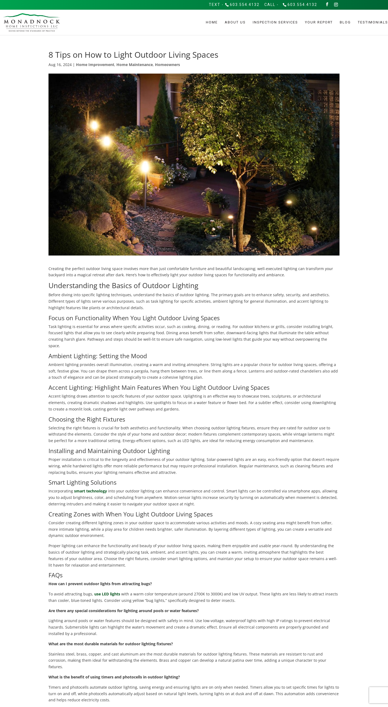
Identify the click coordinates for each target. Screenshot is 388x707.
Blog (345, 22)
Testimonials (373, 22)
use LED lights (107, 593)
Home (212, 22)
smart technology (90, 491)
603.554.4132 (244, 4)
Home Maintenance (134, 64)
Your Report (319, 22)
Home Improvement (95, 64)
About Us (235, 22)
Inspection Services (275, 22)
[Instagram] (336, 4)
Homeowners (167, 64)
